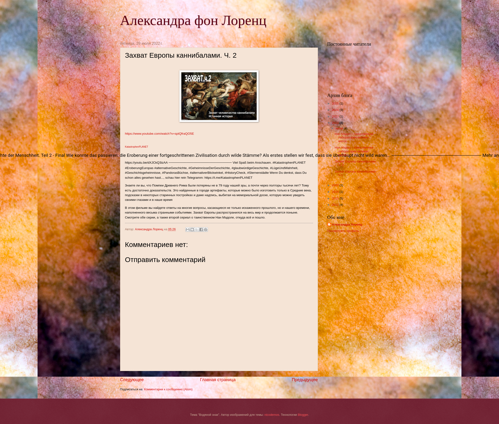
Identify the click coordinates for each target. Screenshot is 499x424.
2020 (335, 185)
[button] (219, 155)
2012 (335, 204)
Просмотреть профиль (343, 231)
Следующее (132, 379)
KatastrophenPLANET (136, 146)
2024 (335, 110)
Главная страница (217, 379)
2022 (335, 123)
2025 (335, 103)
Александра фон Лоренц (193, 20)
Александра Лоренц (347, 224)
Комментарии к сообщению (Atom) (168, 389)
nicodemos (271, 414)
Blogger (303, 414)
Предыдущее (305, 379)
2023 (335, 116)
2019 (335, 192)
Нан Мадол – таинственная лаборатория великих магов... (354, 137)
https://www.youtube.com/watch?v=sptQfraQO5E (159, 133)
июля (340, 128)
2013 (335, 198)
